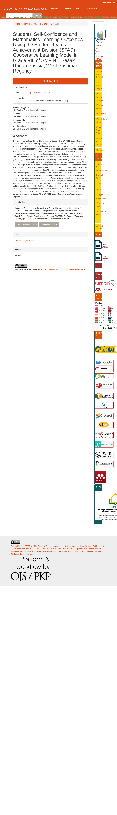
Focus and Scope (99, 86)
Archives (26, 24)
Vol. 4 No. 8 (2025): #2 (43, 24)
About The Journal (99, 74)
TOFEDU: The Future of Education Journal (24, 8)
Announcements (108, 3)
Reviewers (101, 114)
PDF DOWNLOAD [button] (50, 81)
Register (67, 9)
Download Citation (49, 225)
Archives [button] (55, 9)
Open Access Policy (99, 130)
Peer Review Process (99, 97)
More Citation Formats (27, 225)
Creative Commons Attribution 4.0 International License (62, 269)
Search (38, 15)
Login (77, 9)
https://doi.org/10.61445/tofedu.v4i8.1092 (36, 93)
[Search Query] (19, 15)
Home (17, 24)
